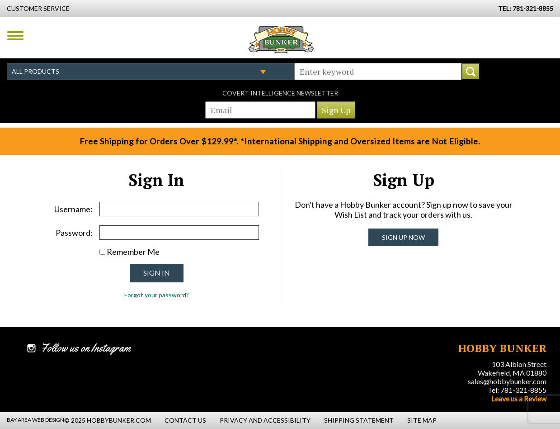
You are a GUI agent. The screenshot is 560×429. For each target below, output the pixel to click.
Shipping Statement (359, 420)
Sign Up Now (403, 237)
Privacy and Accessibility (265, 420)
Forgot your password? (156, 295)
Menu (15, 35)
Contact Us (185, 420)
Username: (73, 209)
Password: (74, 233)
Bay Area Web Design (35, 419)
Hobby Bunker (281, 39)
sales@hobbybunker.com (507, 381)
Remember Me (133, 252)
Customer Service (38, 8)
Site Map (422, 420)
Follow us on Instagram (86, 348)
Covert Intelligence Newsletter (280, 93)
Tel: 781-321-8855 (517, 390)
